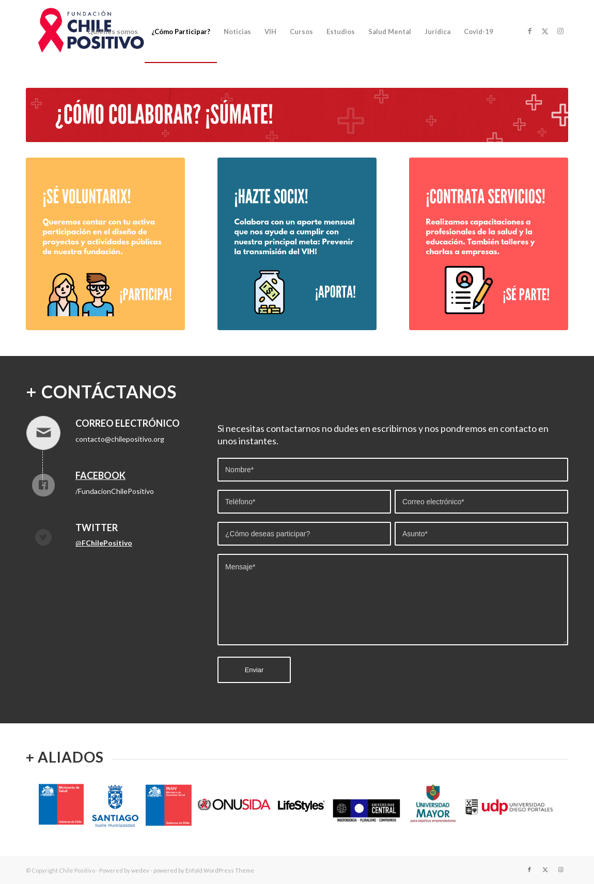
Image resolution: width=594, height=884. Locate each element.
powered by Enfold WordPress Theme (203, 870)
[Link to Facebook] (529, 31)
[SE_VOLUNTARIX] (105, 244)
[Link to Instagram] (560, 31)
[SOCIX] (297, 244)
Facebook (100, 475)
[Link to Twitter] (545, 31)
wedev (140, 870)
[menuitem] (113, 32)
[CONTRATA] (488, 244)
